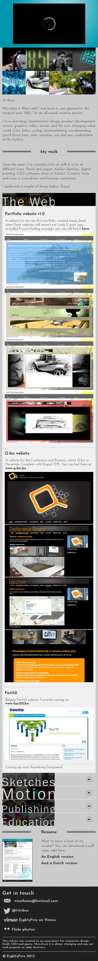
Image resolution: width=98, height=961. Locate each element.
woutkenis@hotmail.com (36, 901)
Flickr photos (19, 930)
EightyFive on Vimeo (30, 920)
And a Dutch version (59, 863)
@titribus (16, 910)
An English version (57, 857)
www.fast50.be (17, 704)
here (85, 229)
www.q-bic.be (15, 468)
